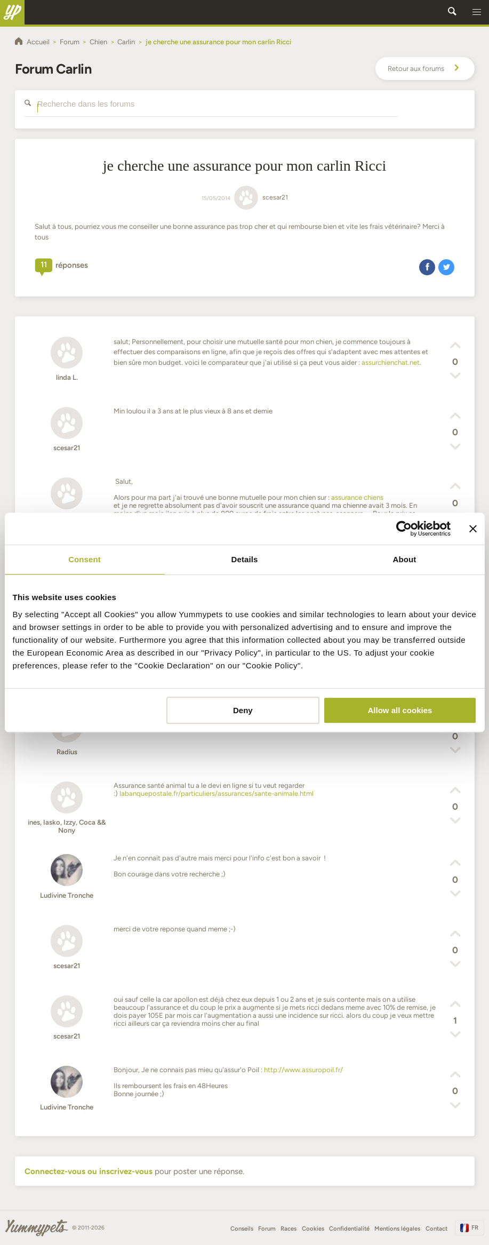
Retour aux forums (425, 68)
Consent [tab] (84, 559)
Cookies (313, 1228)
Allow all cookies (400, 710)
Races (288, 1228)
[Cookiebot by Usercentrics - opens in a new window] (404, 529)
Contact (436, 1228)
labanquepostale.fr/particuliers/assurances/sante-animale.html (216, 793)
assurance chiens (357, 497)
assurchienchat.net (391, 362)
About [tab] (404, 559)
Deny (243, 710)
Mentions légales (397, 1228)
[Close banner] (473, 528)
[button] (476, 12)
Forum (267, 1228)
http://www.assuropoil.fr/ (303, 1070)
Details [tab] (244, 559)
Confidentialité (349, 1228)
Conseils (241, 1228)
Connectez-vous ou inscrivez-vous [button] (89, 1171)
